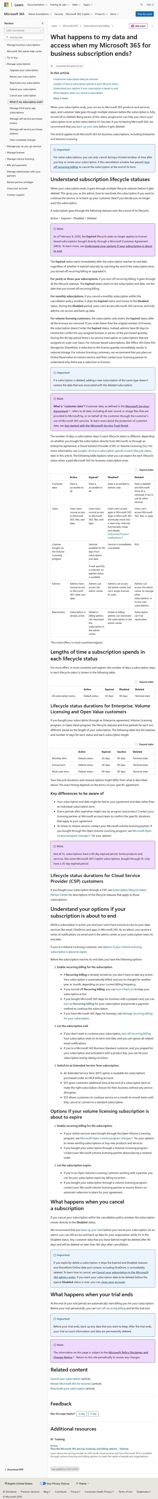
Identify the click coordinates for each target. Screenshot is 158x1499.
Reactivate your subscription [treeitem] (25, 82)
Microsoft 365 (70, 25)
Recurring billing (83, 1003)
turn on (68, 1003)
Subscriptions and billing (97, 25)
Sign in (150, 4)
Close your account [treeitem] (17, 188)
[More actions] (152, 26)
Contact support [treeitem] (15, 194)
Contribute (60, 1491)
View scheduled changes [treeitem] (23, 139)
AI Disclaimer (10, 1491)
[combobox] (23, 30)
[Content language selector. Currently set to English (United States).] (19, 1483)
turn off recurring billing (136, 1033)
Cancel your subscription (66, 1378)
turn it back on (125, 989)
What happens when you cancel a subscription (78, 92)
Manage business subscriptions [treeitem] (23, 44)
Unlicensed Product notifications (118, 535)
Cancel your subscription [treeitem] (23, 95)
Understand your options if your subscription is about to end (85, 88)
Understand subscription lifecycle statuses (75, 79)
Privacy (74, 1491)
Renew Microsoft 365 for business (71, 1383)
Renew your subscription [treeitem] (23, 76)
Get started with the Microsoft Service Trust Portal (96, 425)
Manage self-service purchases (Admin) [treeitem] (26, 131)
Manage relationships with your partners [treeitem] (23, 173)
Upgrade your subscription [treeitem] (24, 70)
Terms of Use (125, 1491)
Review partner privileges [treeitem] (20, 182)
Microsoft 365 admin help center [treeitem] (24, 51)
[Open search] (141, 5)
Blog (46, 1491)
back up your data (87, 126)
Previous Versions (30, 1491)
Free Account (145, 14)
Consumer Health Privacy (98, 1491)
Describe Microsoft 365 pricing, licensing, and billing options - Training (89, 1448)
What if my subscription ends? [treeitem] (26, 101)
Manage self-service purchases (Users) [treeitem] (26, 121)
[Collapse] (42, 23)
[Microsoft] (6, 4)
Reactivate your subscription (68, 1388)
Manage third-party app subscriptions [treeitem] (22, 110)
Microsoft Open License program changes (105, 1138)
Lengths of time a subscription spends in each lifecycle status (85, 83)
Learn (54, 25)
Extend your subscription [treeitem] (23, 89)
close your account (113, 1282)
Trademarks (142, 1491)
